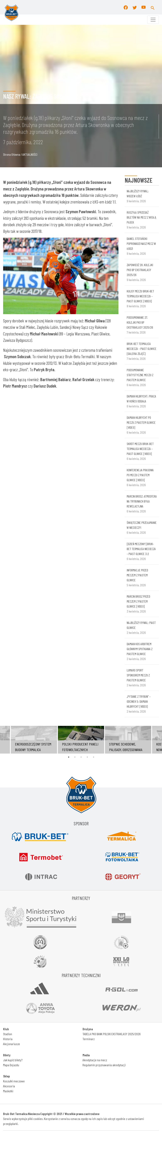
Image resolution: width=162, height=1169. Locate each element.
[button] (153, 7)
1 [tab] (69, 757)
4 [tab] (87, 757)
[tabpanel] (81, 739)
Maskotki (8, 1091)
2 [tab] (75, 757)
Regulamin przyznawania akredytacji (104, 1065)
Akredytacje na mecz (95, 1060)
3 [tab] (81, 757)
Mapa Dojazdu (11, 1065)
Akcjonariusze (11, 1044)
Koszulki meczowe (14, 1081)
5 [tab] (93, 757)
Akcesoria (9, 1086)
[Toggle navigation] (153, 20)
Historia (7, 1039)
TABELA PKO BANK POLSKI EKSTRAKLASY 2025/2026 (112, 1034)
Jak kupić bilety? (12, 1060)
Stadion (7, 1034)
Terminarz (89, 1039)
